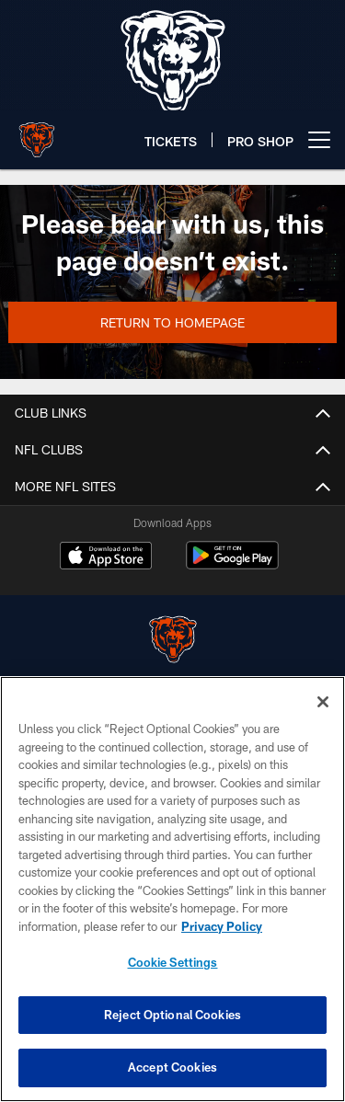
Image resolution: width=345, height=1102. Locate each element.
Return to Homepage (172, 322)
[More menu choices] (319, 140)
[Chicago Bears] (173, 641)
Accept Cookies (172, 1067)
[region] (172, 889)
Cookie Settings (173, 962)
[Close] (323, 702)
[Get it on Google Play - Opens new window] (232, 564)
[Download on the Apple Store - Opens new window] (106, 557)
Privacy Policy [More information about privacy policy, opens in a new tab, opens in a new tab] (221, 926)
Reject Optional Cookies (172, 1014)
